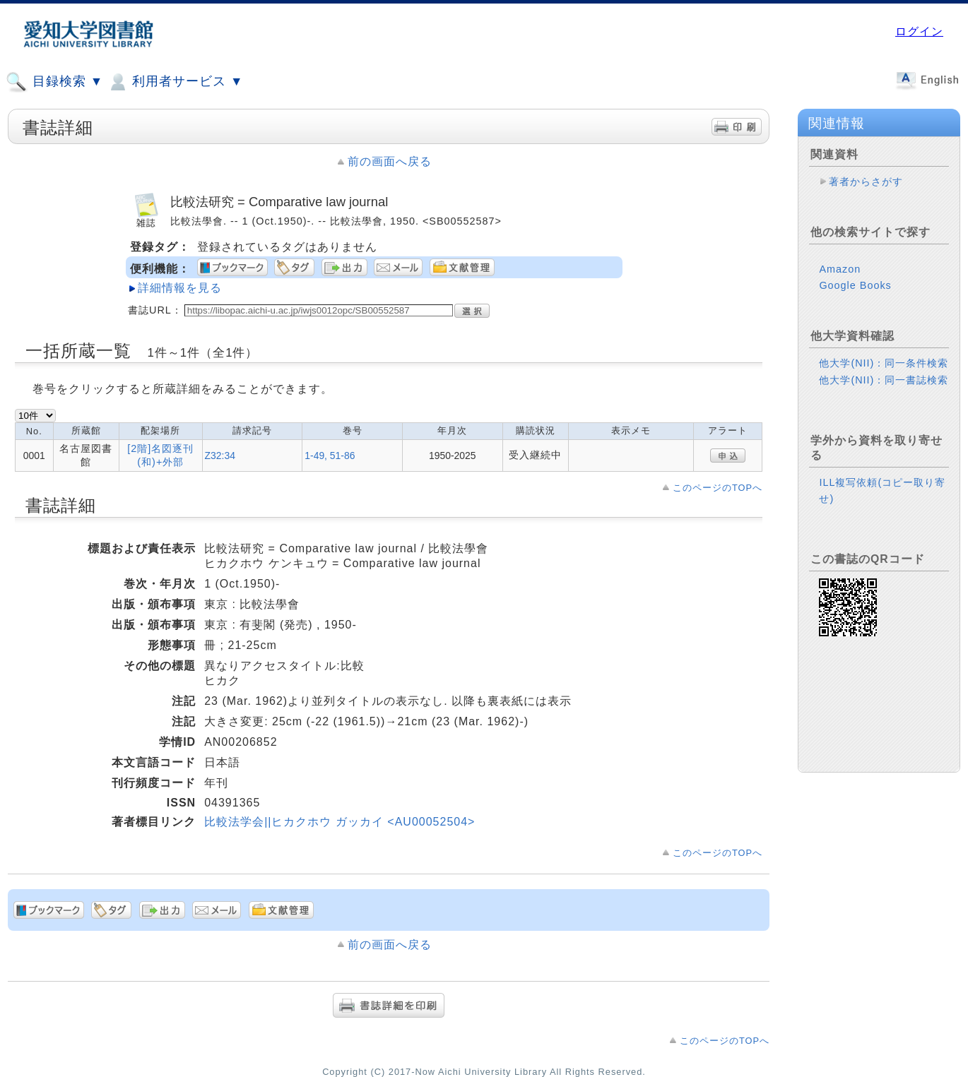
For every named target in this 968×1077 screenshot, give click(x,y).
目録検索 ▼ (54, 82)
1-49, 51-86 (330, 455)
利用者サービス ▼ (175, 82)
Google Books (855, 285)
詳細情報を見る (180, 288)
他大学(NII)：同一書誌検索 (883, 380)
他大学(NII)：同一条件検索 (883, 363)
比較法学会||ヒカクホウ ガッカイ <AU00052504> (339, 822)
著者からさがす (866, 181)
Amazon (840, 269)
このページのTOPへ (717, 487)
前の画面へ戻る (390, 161)
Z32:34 (220, 455)
